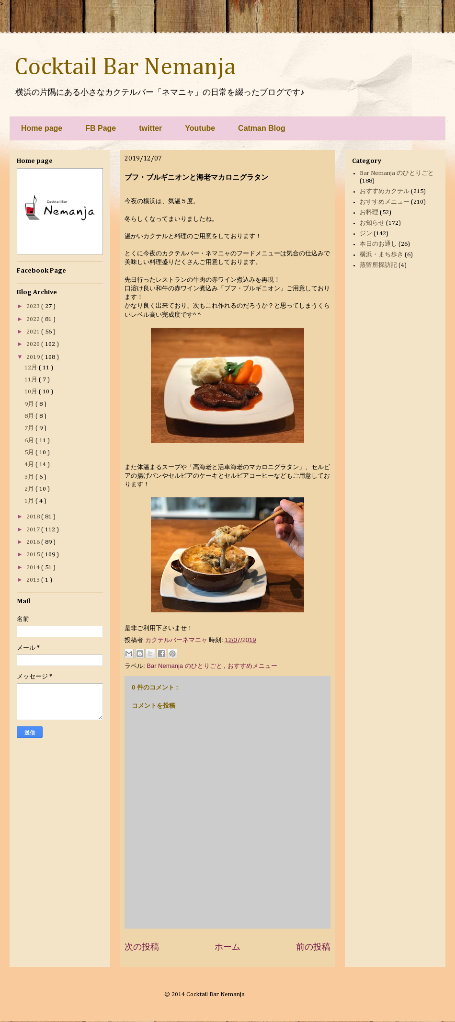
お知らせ (372, 223)
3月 (29, 477)
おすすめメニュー (252, 665)
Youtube (200, 128)
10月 (31, 392)
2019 (33, 357)
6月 (29, 440)
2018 (33, 517)
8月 (29, 416)
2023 (33, 306)
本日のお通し (378, 244)
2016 (33, 542)
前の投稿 (313, 947)
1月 (29, 501)
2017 (33, 530)
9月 (29, 404)
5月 (29, 452)
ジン (366, 233)
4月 (29, 464)
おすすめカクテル (385, 191)
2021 (33, 332)
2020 (33, 344)
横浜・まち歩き (381, 255)
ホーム (227, 947)
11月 (31, 380)
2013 (33, 580)
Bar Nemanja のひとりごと (185, 665)
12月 (31, 368)
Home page (41, 128)
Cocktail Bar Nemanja (125, 68)
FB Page (100, 128)
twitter (150, 128)
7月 (29, 428)
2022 (33, 319)
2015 (33, 554)
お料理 (369, 212)
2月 (29, 489)
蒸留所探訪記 (378, 265)
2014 (33, 567)
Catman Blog (261, 128)
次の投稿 (142, 947)
